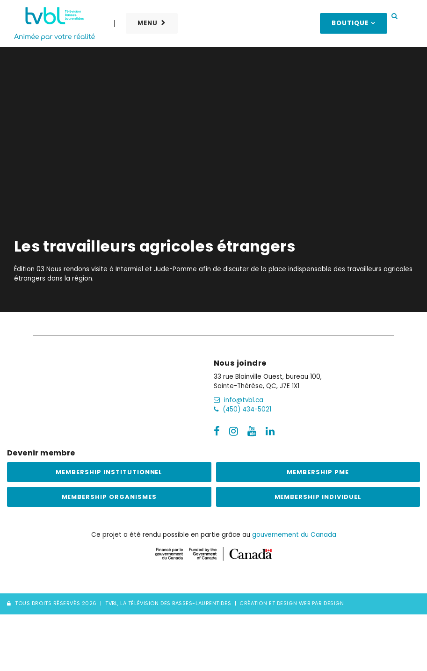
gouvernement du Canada (294, 534)
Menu (148, 23)
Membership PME (318, 472)
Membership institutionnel (109, 472)
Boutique (350, 23)
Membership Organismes (109, 496)
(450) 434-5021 (242, 409)
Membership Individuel (318, 496)
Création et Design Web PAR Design (291, 603)
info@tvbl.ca (238, 400)
